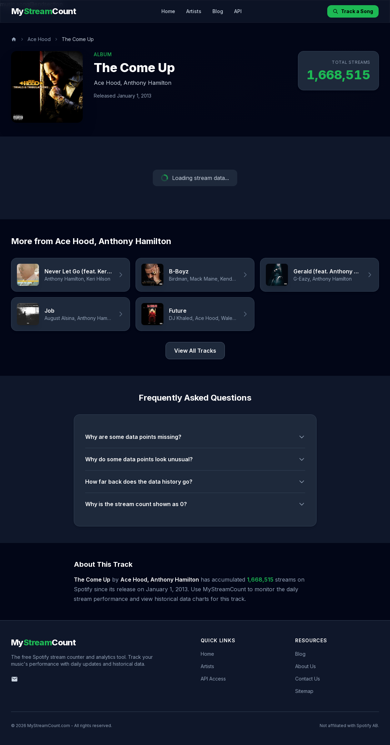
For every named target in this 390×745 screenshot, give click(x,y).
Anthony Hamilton (147, 82)
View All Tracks (195, 350)
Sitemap (304, 691)
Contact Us (307, 679)
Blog (217, 11)
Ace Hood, (108, 82)
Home (168, 11)
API (238, 11)
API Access (213, 679)
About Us (305, 666)
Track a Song (353, 11)
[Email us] (14, 679)
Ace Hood (39, 39)
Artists (193, 11)
